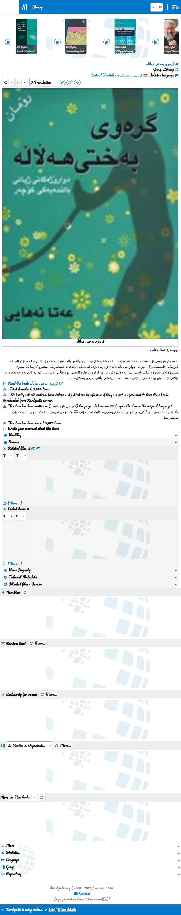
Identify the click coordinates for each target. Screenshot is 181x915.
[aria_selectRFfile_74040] (9, 455)
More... (37, 643)
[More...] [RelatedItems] (15, 563)
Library (37, 7)
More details (67, 909)
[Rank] (21, 82)
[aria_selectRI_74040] (8, 516)
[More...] (15, 503)
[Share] (8, 82)
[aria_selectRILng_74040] (20, 516)
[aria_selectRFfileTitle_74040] (21, 455)
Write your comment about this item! (31, 428)
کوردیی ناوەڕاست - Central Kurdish (116, 75)
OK (49, 909)
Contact (82, 893)
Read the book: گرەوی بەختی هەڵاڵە (33, 383)
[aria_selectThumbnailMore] (23, 797)
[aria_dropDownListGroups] (29, 746)
